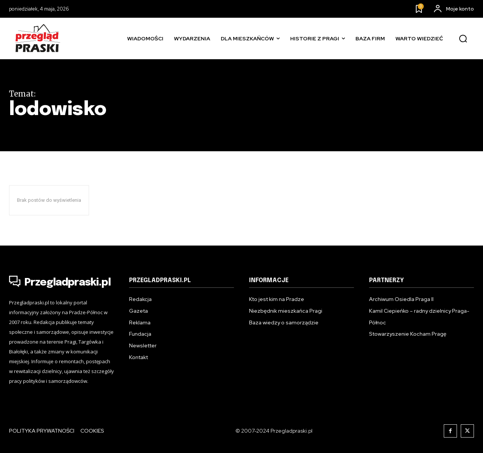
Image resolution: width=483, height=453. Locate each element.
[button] (463, 39)
